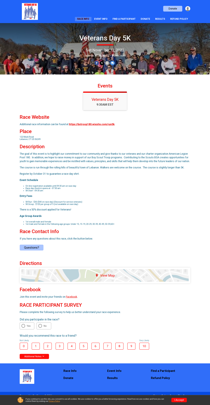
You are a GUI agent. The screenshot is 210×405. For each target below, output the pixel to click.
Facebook (71, 300)
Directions (120, 55)
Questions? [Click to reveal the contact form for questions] (31, 251)
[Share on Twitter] (102, 63)
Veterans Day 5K (105, 38)
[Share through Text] (112, 63)
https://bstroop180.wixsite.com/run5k (91, 128)
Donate (172, 8)
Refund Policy (179, 19)
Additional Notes (34, 360)
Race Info (83, 19)
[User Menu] (187, 8)
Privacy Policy (54, 401)
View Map (105, 279)
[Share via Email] (107, 63)
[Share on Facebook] (97, 63)
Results (160, 19)
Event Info (100, 19)
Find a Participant (124, 19)
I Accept (179, 400)
